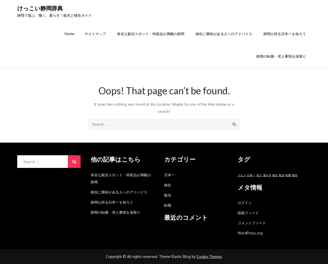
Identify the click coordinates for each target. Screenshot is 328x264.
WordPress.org (250, 233)
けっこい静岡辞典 (40, 8)
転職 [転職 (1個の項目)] (288, 175)
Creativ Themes (209, 256)
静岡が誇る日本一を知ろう (284, 34)
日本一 (169, 175)
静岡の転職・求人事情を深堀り (281, 56)
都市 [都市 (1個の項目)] (295, 175)
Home (69, 34)
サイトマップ (95, 34)
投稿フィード (248, 213)
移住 (167, 185)
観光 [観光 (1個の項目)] (281, 175)
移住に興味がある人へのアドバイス (224, 34)
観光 (167, 195)
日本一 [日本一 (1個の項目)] (251, 175)
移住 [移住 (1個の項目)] (275, 175)
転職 (167, 205)
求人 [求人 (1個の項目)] (259, 175)
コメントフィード (252, 223)
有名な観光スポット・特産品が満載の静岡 (150, 34)
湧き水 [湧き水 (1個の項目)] (267, 175)
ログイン (245, 203)
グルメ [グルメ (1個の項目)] (242, 175)
